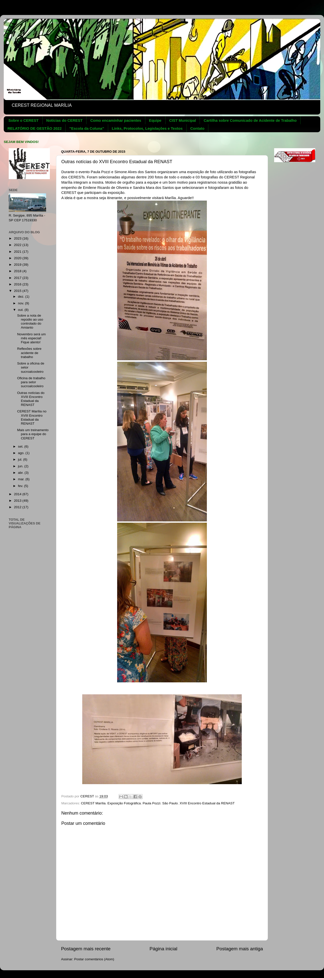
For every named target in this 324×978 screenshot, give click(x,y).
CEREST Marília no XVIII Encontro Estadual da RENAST (32, 417)
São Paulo (170, 803)
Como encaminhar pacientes (115, 120)
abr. (21, 473)
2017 (18, 278)
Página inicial (163, 948)
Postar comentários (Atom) (94, 959)
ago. (21, 453)
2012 (18, 507)
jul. (20, 459)
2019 (18, 264)
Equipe (155, 120)
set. (21, 446)
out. (21, 310)
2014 (18, 494)
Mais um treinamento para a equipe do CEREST (33, 434)
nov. (21, 303)
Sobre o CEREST (23, 120)
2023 (18, 238)
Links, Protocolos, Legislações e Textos (147, 128)
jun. (21, 466)
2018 (18, 271)
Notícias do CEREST (64, 120)
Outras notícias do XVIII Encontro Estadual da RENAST (31, 399)
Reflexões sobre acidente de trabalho (29, 353)
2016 (18, 284)
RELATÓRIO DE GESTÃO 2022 (34, 128)
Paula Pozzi (151, 803)
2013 (18, 500)
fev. (21, 486)
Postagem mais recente (85, 948)
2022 (18, 245)
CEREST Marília (93, 803)
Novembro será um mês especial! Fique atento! (31, 338)
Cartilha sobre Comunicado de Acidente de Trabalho (250, 120)
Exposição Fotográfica (124, 803)
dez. (21, 296)
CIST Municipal (182, 120)
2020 (18, 258)
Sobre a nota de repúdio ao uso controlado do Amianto (30, 322)
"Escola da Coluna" (86, 128)
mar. (21, 479)
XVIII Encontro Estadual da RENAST (207, 803)
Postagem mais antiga (239, 948)
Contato (197, 128)
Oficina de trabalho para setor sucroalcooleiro (31, 382)
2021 (18, 251)
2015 (18, 291)
